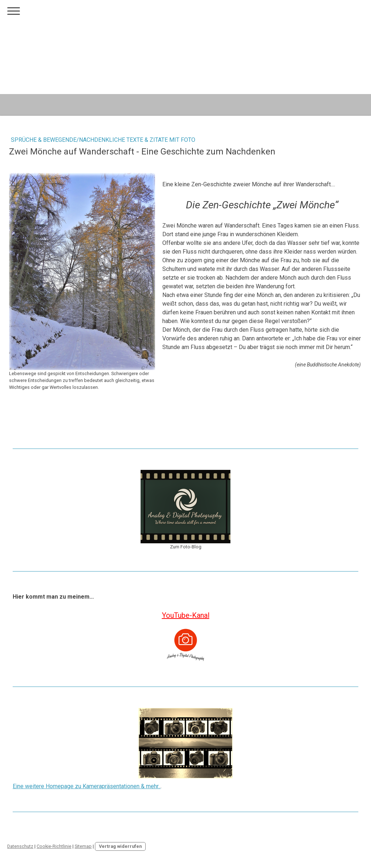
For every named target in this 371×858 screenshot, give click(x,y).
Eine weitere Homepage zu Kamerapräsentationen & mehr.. (87, 786)
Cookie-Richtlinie (54, 846)
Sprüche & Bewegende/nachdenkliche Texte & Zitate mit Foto (103, 139)
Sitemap (83, 846)
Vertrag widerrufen (120, 846)
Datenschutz (20, 846)
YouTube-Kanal (185, 615)
